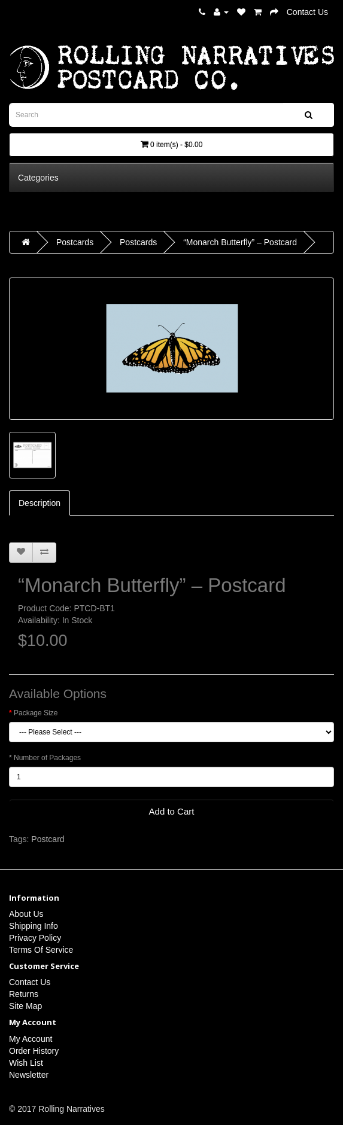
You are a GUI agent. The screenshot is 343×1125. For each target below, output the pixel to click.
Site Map (25, 1006)
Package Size (35, 713)
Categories (38, 177)
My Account (30, 1039)
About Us (26, 914)
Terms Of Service (41, 950)
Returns (23, 994)
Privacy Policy (35, 938)
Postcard (47, 839)
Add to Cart (172, 811)
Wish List (26, 1063)
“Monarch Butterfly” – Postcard (240, 242)
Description (39, 503)
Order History (34, 1051)
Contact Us (307, 12)
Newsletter (28, 1075)
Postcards (74, 242)
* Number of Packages (45, 758)
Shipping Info (33, 926)
